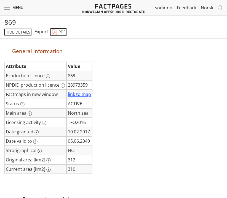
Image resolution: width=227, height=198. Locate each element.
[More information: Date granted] (36, 132)
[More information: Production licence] (48, 76)
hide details (18, 32)
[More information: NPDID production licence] (63, 85)
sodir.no (163, 8)
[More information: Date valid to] (35, 141)
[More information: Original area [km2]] (48, 160)
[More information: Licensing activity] (44, 123)
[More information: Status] (22, 104)
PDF (58, 32)
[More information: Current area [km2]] (48, 169)
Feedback (186, 8)
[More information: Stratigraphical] (40, 151)
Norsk (207, 8)
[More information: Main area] (30, 113)
